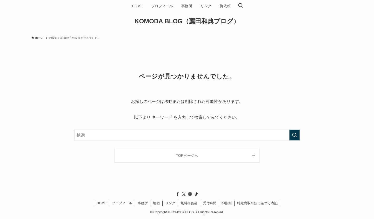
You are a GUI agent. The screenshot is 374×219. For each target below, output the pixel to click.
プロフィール (122, 203)
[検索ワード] (187, 135)
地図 (156, 203)
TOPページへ (187, 155)
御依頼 (227, 203)
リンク (170, 203)
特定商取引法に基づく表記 (257, 203)
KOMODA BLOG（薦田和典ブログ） (187, 21)
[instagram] (190, 194)
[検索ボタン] (240, 6)
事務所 (143, 203)
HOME (102, 203)
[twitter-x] (184, 194)
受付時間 (209, 203)
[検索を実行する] (294, 135)
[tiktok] (196, 194)
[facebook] (177, 194)
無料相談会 (189, 203)
